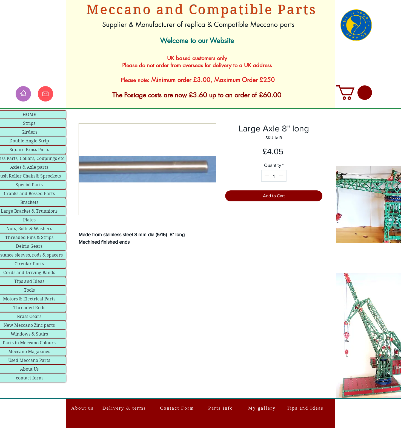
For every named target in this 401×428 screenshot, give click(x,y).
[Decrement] (266, 175)
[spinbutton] (273, 175)
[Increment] (281, 175)
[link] (354, 92)
